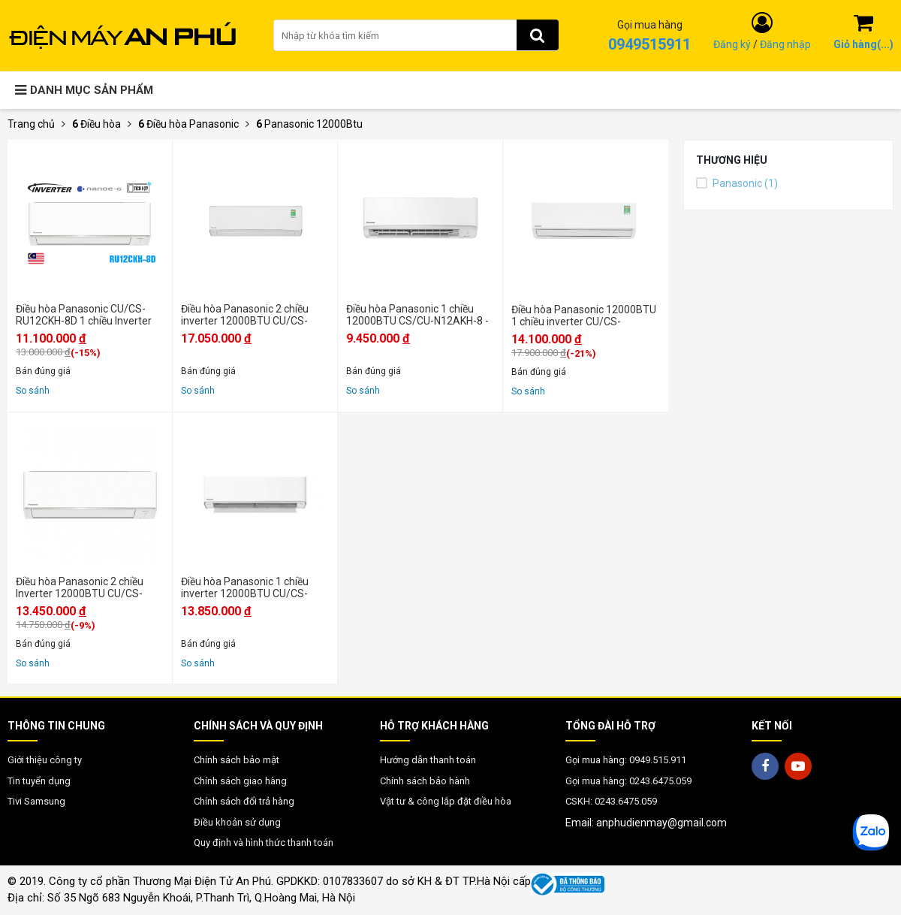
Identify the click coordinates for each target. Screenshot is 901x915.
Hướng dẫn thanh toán (428, 760)
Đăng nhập (785, 44)
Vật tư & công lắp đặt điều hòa (445, 801)
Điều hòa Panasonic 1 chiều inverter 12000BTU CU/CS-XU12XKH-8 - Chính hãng (245, 587)
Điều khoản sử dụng (237, 822)
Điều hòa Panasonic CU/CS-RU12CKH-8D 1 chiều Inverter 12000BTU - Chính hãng (84, 315)
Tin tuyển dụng (39, 781)
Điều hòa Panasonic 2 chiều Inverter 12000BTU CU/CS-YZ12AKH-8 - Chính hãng (79, 587)
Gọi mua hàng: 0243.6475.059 (628, 781)
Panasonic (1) (737, 184)
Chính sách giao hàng (240, 781)
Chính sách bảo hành (425, 781)
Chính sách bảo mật (236, 760)
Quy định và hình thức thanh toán (263, 842)
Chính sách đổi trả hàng (244, 801)
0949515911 (649, 44)
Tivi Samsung (36, 801)
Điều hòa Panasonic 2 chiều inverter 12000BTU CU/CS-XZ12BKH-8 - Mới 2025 (245, 315)
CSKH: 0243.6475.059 (611, 801)
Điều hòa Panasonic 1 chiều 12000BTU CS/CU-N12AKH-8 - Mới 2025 (417, 315)
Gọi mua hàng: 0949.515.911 (625, 760)
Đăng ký (732, 44)
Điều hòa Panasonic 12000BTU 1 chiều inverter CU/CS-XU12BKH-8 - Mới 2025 (583, 315)
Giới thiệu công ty (45, 760)
